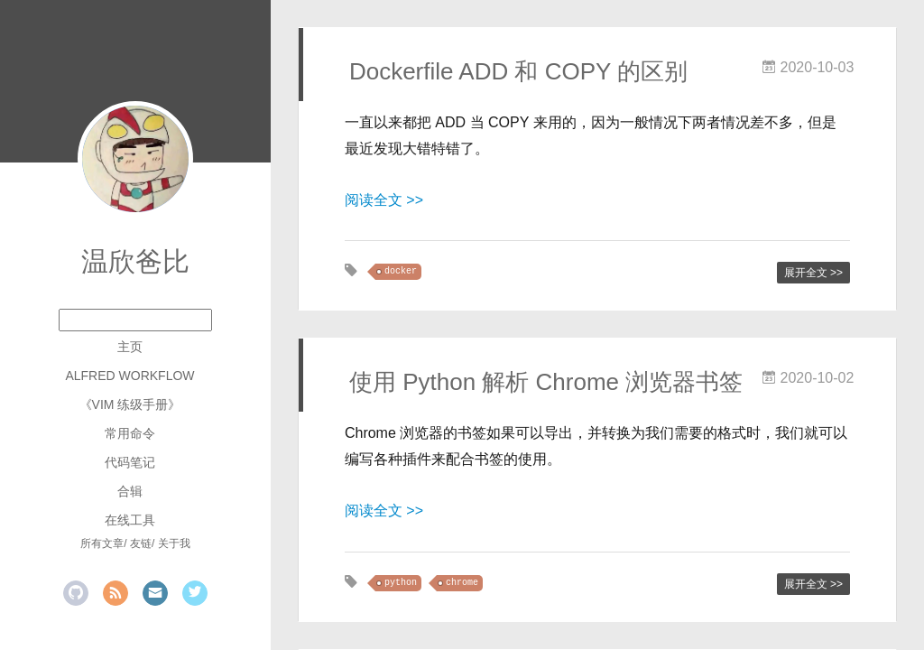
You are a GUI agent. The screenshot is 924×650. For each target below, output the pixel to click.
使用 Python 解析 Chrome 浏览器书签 (546, 381)
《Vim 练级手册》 (130, 404)
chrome (462, 583)
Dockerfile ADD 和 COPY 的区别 (518, 71)
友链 (141, 543)
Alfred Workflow (129, 375)
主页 (130, 346)
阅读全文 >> (384, 200)
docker (400, 271)
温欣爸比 (135, 261)
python (400, 583)
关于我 (174, 543)
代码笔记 (130, 462)
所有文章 (102, 543)
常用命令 (130, 433)
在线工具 (130, 520)
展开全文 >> (813, 272)
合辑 (130, 491)
